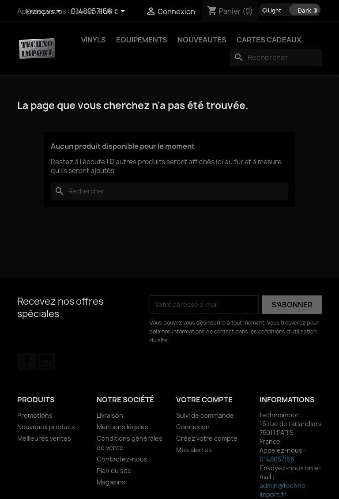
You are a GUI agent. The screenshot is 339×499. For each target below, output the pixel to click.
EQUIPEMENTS (141, 40)
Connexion (193, 427)
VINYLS (93, 40)
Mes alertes (194, 450)
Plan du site (114, 470)
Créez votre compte (206, 438)
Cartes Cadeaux (269, 40)
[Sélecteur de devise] (113, 12)
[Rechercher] (276, 57)
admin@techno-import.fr (284, 490)
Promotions (35, 415)
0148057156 (277, 459)
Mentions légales (122, 427)
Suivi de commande (205, 415)
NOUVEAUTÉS (201, 40)
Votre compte (204, 399)
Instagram (46, 361)
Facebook (27, 361)
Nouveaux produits (46, 427)
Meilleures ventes (44, 438)
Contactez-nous (122, 459)
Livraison (110, 415)
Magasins (111, 482)
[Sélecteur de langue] (45, 12)
